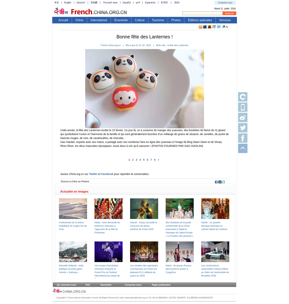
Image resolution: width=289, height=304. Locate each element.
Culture (140, 20)
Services (225, 20)
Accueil (63, 20)
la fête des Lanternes (177, 45)
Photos (176, 20)
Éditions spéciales (200, 20)
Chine (79, 20)
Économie (121, 20)
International (99, 20)
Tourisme (158, 20)
